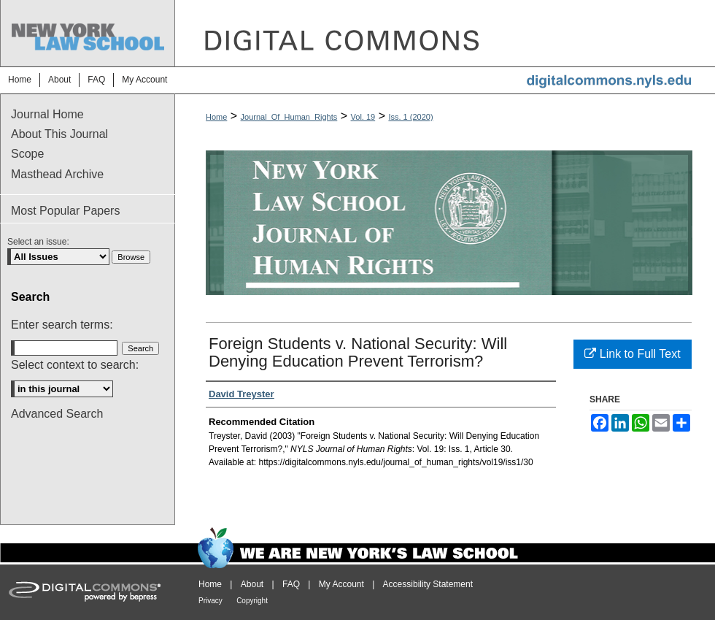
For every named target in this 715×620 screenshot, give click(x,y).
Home (216, 116)
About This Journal (59, 134)
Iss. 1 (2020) (410, 116)
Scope (27, 154)
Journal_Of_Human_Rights (289, 116)
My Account (341, 584)
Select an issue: (38, 242)
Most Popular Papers (65, 210)
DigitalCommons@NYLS (445, 33)
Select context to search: (75, 365)
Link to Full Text (632, 354)
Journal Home (47, 114)
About (252, 584)
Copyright (252, 601)
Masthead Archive (57, 174)
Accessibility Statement (428, 584)
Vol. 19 (363, 116)
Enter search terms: (62, 324)
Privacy (210, 601)
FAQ (291, 584)
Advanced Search (57, 413)
